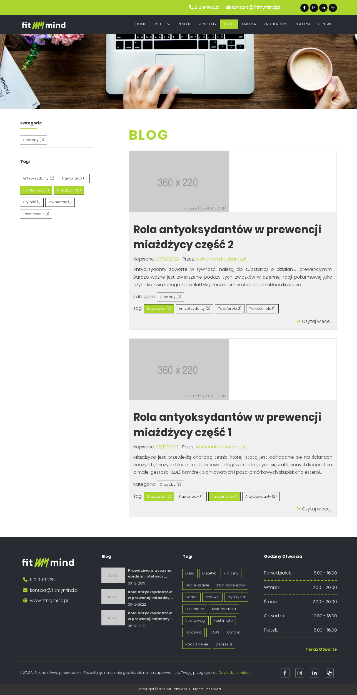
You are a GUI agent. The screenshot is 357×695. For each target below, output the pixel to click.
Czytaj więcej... (314, 321)
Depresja (224, 644)
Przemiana (194, 608)
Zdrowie (212, 597)
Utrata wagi (195, 620)
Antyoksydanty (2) (38, 178)
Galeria (249, 24)
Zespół (184, 24)
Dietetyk (209, 573)
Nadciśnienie (196, 644)
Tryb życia (236, 597)
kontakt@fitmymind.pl (256, 7)
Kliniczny (231, 573)
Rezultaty (207, 24)
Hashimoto (223, 620)
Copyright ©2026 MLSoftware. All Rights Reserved (178, 689)
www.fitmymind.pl (49, 600)
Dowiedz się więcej (235, 672)
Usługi (162, 24)
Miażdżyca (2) (69, 190)
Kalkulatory (275, 24)
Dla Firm (302, 24)
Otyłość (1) (32, 202)
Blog (229, 24)
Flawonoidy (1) (74, 178)
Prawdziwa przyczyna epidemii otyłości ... (150, 573)
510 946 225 (207, 7)
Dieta (189, 573)
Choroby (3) (33, 139)
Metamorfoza (224, 608)
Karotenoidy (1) (36, 190)
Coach (191, 597)
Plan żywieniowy (231, 585)
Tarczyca (193, 632)
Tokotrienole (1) (36, 214)
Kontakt (325, 24)
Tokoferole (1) (60, 202)
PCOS (214, 632)
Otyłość (233, 632)
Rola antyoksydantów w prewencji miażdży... (150, 594)
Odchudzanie (197, 585)
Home (140, 24)
